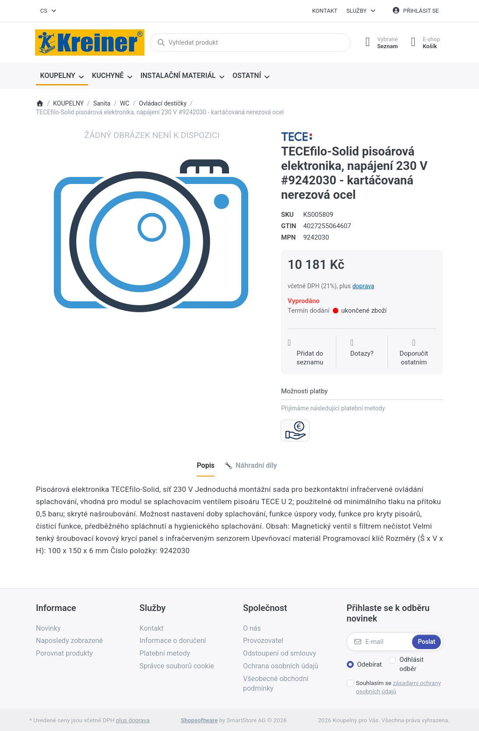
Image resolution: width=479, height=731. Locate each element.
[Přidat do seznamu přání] (310, 352)
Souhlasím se (398, 687)
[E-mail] (379, 641)
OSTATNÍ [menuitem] (246, 75)
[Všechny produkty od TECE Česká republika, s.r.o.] (296, 136)
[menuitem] (62, 76)
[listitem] (152, 246)
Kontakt (325, 10)
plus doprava (133, 720)
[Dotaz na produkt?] (361, 352)
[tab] (206, 466)
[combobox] (48, 11)
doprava (363, 286)
